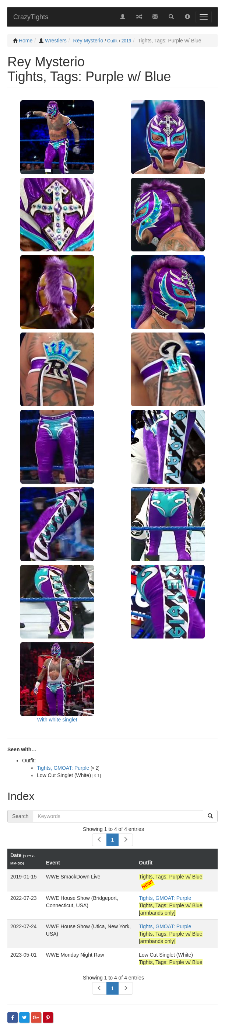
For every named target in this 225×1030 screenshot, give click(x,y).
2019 (126, 41)
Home (25, 41)
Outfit (112, 41)
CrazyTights (30, 17)
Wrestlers (56, 41)
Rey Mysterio (88, 41)
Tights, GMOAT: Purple (63, 768)
